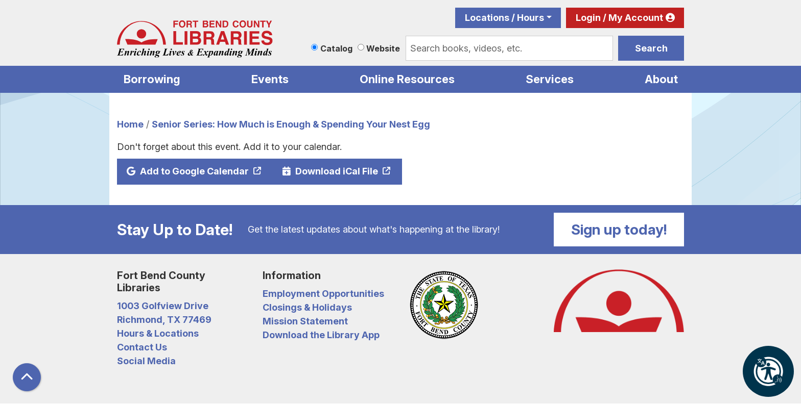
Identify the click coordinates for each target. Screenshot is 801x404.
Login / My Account (619, 17)
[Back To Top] (27, 377)
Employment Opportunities (323, 293)
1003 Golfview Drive (162, 305)
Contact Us (142, 347)
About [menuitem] (661, 79)
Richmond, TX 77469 (164, 319)
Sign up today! (619, 229)
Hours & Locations (158, 333)
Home (130, 124)
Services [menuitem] (550, 79)
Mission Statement (305, 321)
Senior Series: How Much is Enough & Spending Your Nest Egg (291, 124)
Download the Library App (321, 335)
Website (383, 48)
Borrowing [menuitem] (152, 79)
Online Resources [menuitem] (407, 79)
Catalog (336, 48)
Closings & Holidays (307, 307)
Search (651, 48)
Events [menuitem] (270, 79)
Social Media (146, 361)
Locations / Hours (504, 17)
